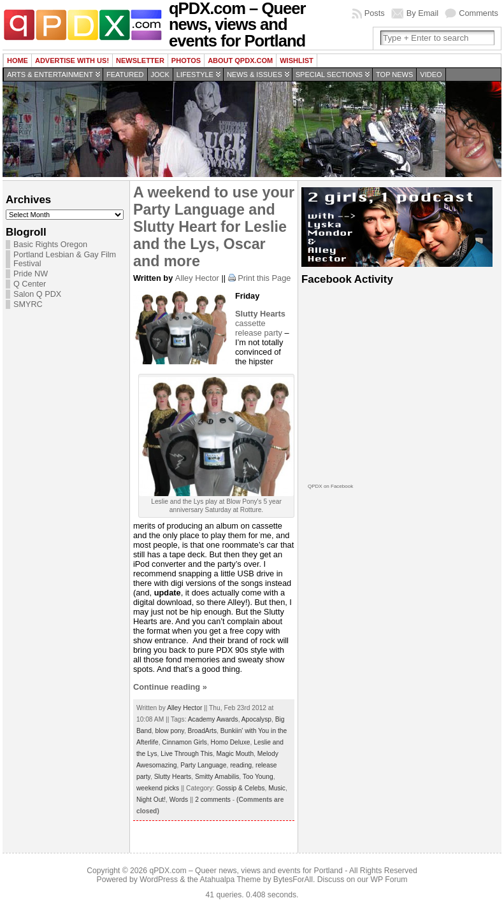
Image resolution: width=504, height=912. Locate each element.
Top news (394, 74)
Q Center (29, 284)
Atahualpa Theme (230, 879)
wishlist (296, 60)
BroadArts (202, 730)
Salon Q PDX (37, 294)
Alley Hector (197, 278)
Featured (124, 74)
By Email (423, 13)
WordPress (159, 879)
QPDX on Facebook (330, 486)
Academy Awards (213, 719)
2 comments (213, 799)
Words (178, 799)
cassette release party (260, 323)
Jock (160, 74)
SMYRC (28, 304)
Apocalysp (256, 719)
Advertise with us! (72, 60)
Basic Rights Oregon (50, 244)
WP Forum (389, 879)
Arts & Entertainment (50, 74)
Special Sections (329, 74)
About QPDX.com (240, 60)
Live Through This (187, 753)
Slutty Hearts (173, 776)
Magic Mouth (235, 753)
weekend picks (157, 788)
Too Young (258, 776)
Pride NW (30, 273)
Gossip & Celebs (240, 788)
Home (17, 60)
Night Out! (151, 799)
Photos (186, 60)
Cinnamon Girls (184, 742)
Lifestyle (194, 74)
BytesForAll (293, 879)
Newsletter (140, 60)
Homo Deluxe (230, 742)
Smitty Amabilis (217, 776)
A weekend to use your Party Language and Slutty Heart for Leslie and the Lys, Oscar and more (213, 226)
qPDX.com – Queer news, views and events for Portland (245, 870)
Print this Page (264, 278)
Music (276, 788)
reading (241, 765)
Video (431, 74)
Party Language (203, 765)
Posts (374, 13)
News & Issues (254, 74)
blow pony (169, 730)
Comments (478, 13)
